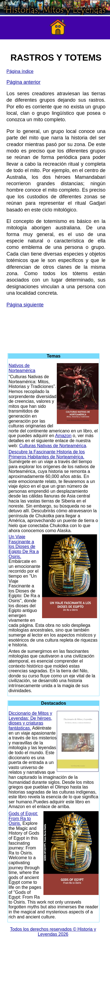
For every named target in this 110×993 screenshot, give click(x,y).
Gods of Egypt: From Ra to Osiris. (23, 818)
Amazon (63, 435)
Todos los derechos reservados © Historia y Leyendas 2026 (53, 932)
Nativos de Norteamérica (22, 368)
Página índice (19, 71)
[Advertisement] (55, 327)
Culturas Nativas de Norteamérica (52, 445)
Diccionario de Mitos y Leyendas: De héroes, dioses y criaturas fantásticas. (30, 720)
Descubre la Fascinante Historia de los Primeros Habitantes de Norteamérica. (47, 454)
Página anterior (23, 82)
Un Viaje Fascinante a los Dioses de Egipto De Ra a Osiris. (24, 546)
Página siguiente (24, 305)
